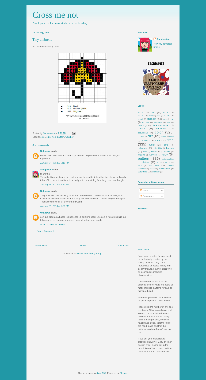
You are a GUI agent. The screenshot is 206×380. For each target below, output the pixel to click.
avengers (158, 122)
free (54, 137)
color (42, 137)
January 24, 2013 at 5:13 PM (54, 163)
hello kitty (157, 148)
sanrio (167, 162)
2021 (159, 116)
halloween (143, 148)
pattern (60, 137)
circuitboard (143, 133)
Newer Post (41, 245)
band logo (142, 125)
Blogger (123, 373)
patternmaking (168, 159)
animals (151, 118)
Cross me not (55, 15)
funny (152, 144)
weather (69, 137)
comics (141, 136)
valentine (142, 171)
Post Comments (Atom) (89, 253)
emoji (171, 136)
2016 (140, 112)
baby (169, 122)
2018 (165, 112)
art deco (145, 122)
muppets (141, 155)
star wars (154, 165)
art (172, 119)
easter (163, 136)
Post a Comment (45, 231)
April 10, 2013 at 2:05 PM (53, 224)
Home (83, 245)
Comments (147, 196)
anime (165, 119)
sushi (152, 168)
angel (140, 119)
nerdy (164, 154)
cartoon (141, 128)
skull (140, 165)
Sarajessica (49, 133)
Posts (144, 190)
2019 (140, 115)
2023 (166, 115)
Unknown (45, 151)
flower (145, 140)
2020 (150, 115)
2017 (152, 112)
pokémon (145, 162)
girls (166, 144)
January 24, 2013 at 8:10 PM (54, 184)
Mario (154, 151)
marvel (167, 151)
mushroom (153, 155)
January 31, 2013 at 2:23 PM (54, 206)
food (157, 140)
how (145, 152)
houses (170, 148)
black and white (160, 125)
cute (48, 137)
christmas (161, 128)
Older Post (124, 245)
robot (158, 162)
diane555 (101, 373)
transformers (164, 168)
